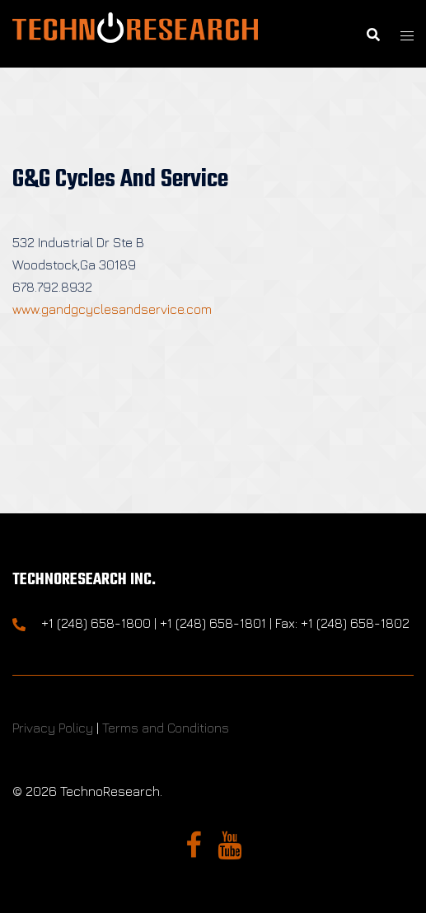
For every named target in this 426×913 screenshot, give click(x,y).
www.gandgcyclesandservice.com (112, 309)
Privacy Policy (52, 727)
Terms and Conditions (165, 727)
